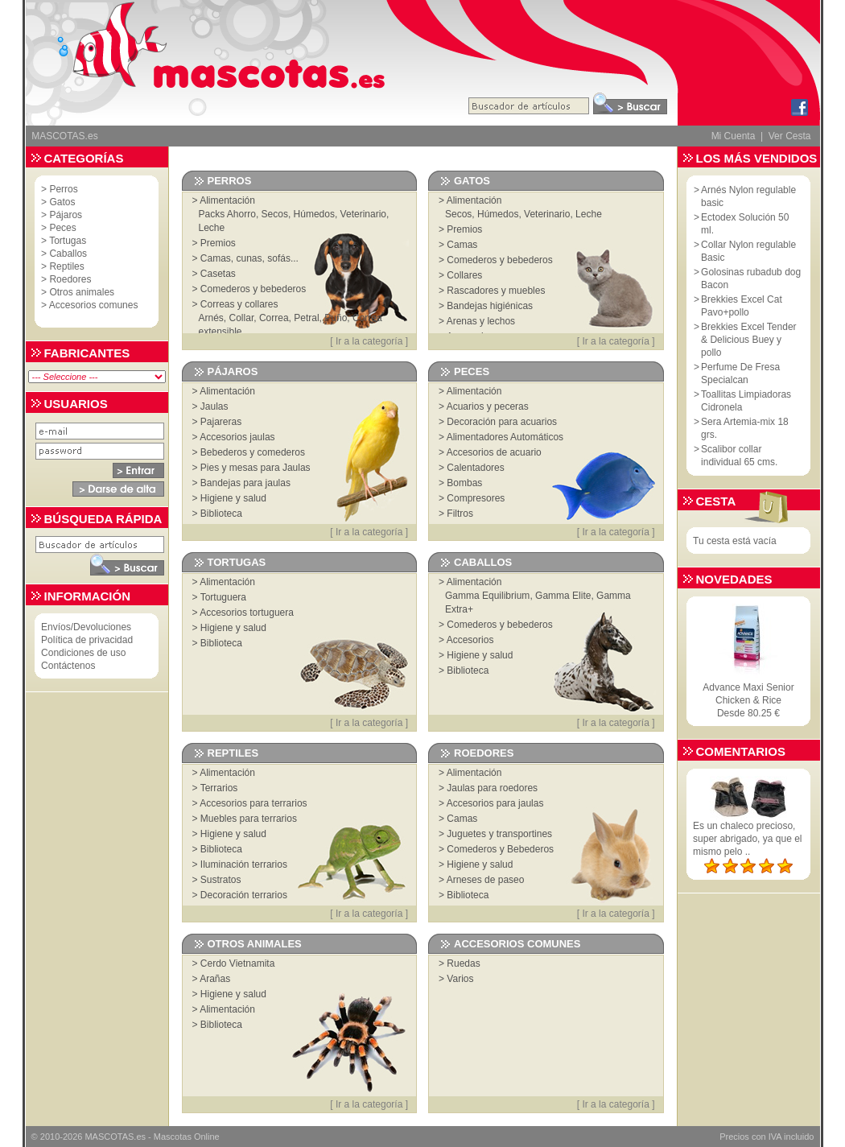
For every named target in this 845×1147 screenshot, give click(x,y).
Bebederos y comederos (252, 452)
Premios (218, 243)
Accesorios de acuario (494, 452)
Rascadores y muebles (496, 290)
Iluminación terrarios (243, 864)
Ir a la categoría (369, 341)
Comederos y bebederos (253, 289)
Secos (275, 214)
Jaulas (214, 406)
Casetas (218, 273)
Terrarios (219, 788)
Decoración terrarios (243, 895)
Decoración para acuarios (502, 421)
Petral (306, 318)
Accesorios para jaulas (495, 803)
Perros (63, 189)
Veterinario (363, 214)
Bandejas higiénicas (490, 306)
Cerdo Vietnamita (237, 963)
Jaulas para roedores (492, 788)
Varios (460, 978)
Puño (335, 318)
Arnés (211, 318)
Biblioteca (221, 513)
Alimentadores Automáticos (505, 437)
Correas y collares (239, 304)
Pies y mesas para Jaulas (255, 467)
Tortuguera (223, 597)
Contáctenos (68, 665)
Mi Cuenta (733, 136)
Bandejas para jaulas (245, 483)
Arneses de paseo (486, 879)
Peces (62, 227)
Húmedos (314, 214)
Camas (462, 244)
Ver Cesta (790, 136)
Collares (464, 275)
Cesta (716, 501)
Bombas (464, 483)
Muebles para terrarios (248, 818)
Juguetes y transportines (499, 834)
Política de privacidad (87, 640)
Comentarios (740, 751)
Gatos (62, 202)
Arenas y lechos (481, 321)
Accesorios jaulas (237, 437)
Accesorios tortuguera (247, 612)
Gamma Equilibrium (487, 595)
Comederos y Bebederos (500, 849)
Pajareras (220, 421)
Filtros (460, 513)
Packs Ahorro (227, 214)
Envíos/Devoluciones (86, 627)
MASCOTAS (109, 1136)
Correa (274, 318)
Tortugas (67, 240)
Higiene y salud (233, 498)
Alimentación (227, 200)
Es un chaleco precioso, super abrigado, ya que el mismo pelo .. (747, 838)
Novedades (734, 579)
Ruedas (463, 963)
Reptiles (66, 266)
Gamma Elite (563, 595)
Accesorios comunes (93, 305)
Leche (212, 227)
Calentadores (475, 467)
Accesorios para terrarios (253, 803)
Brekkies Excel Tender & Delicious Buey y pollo (749, 339)
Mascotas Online (187, 1136)
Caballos (68, 253)
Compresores (476, 498)
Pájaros (65, 215)
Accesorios (470, 640)
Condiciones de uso (83, 652)
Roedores (70, 279)
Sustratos (220, 879)
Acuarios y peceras (488, 406)
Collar (241, 318)
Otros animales (81, 292)
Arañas (215, 978)
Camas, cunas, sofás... (249, 258)
